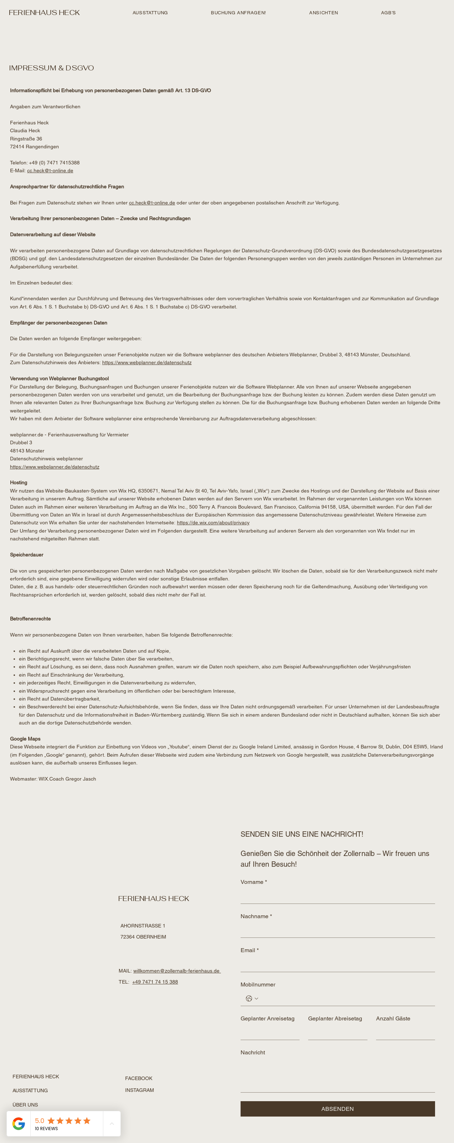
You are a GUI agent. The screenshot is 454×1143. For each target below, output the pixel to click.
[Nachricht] (338, 1076)
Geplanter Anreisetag (268, 1018)
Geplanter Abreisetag (335, 1018)
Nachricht (253, 1052)
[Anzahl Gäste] (403, 1032)
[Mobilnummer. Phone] (345, 998)
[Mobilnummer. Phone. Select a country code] (252, 998)
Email (250, 950)
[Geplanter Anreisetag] (268, 1032)
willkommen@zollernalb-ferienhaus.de (177, 971)
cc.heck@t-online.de (50, 170)
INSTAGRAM (139, 1090)
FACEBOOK (138, 1078)
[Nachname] (336, 930)
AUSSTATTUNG (30, 1091)
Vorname (254, 882)
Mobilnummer (258, 984)
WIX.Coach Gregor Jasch (67, 779)
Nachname (256, 916)
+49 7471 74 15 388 (155, 982)
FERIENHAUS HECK (44, 12)
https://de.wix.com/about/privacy (213, 522)
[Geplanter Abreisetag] (335, 1032)
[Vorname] (336, 896)
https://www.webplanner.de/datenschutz (147, 362)
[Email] (336, 965)
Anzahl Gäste (393, 1018)
